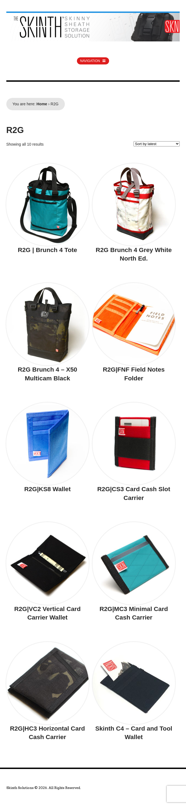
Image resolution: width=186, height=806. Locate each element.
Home (42, 104)
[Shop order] (157, 143)
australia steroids (20, 3)
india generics (20, 782)
